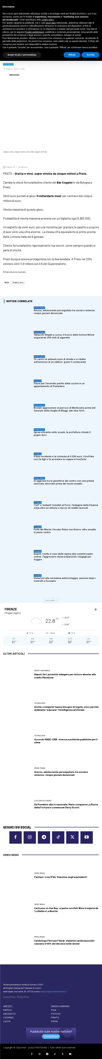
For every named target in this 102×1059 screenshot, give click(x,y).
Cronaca (8, 64)
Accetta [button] (91, 54)
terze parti (51, 23)
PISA (53, 1009)
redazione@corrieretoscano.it (53, 992)
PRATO (55, 1017)
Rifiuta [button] (72, 54)
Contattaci (51, 1036)
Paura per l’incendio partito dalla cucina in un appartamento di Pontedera (59, 385)
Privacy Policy (23, 997)
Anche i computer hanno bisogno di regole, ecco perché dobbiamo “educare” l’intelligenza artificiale (66, 708)
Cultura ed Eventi (43, 801)
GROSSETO (9, 1013)
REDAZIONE (14, 75)
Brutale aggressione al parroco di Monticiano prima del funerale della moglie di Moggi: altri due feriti (64, 409)
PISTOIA (55, 1013)
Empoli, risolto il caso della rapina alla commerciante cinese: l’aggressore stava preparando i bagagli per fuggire (63, 556)
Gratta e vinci (18, 283)
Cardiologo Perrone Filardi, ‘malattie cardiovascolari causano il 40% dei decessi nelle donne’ (64, 942)
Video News (39, 873)
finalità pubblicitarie (34, 32)
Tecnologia (39, 703)
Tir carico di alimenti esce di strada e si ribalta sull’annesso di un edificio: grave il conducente (60, 360)
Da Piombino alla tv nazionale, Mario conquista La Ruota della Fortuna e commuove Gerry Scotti (66, 806)
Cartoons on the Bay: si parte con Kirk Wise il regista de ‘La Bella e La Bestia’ (66, 909)
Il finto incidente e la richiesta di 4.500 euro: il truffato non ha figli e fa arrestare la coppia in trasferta (64, 458)
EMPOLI (7, 1009)
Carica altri (51, 600)
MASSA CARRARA (60, 1006)
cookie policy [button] (48, 19)
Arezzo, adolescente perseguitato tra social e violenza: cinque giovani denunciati (61, 773)
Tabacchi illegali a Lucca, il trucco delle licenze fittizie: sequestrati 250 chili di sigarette (64, 336)
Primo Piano (39, 308)
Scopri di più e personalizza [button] (21, 54)
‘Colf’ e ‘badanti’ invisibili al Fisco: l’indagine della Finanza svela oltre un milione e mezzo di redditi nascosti (66, 506)
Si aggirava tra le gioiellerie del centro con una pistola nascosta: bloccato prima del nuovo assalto (64, 482)
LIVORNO (8, 1017)
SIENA (54, 1021)
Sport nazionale (42, 670)
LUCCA (6, 1021)
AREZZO (7, 1006)
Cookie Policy (9, 997)
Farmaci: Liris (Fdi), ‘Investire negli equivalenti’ (60, 876)
